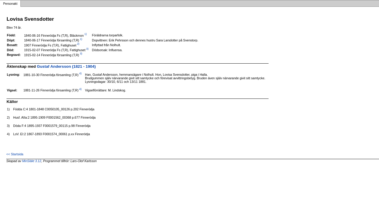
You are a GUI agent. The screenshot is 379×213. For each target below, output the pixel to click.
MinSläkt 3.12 (31, 161)
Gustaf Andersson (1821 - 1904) (66, 66)
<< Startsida (14, 154)
